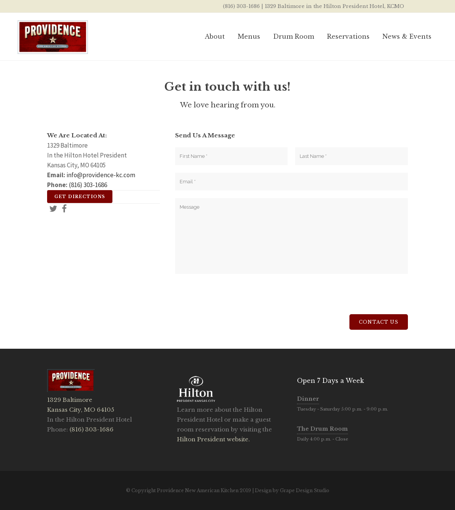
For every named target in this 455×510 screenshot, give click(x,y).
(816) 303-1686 (241, 6)
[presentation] (233, 299)
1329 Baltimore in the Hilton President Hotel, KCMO (334, 6)
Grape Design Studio (304, 490)
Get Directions (79, 196)
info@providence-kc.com (100, 175)
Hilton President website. (213, 439)
